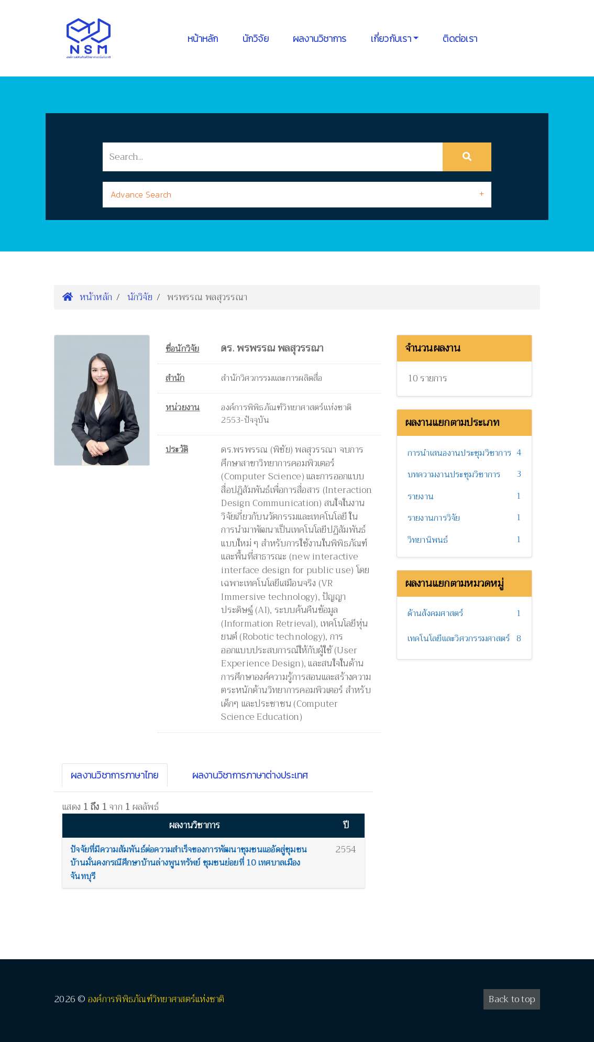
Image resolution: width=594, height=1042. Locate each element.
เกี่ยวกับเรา (391, 38)
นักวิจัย (256, 38)
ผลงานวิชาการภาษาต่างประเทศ (250, 775)
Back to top (512, 999)
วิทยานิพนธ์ (428, 540)
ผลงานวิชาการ (320, 38)
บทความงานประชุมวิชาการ (454, 474)
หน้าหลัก (203, 38)
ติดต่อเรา (460, 38)
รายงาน (421, 496)
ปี (346, 825)
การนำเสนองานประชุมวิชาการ (460, 453)
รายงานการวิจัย (434, 518)
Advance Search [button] (141, 194)
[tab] (297, 194)
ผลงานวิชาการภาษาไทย (115, 775)
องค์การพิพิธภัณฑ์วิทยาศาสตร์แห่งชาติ (156, 999)
